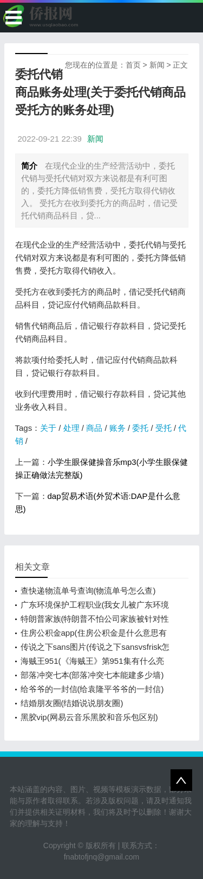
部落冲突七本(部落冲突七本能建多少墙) (92, 675)
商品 (94, 427)
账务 (117, 427)
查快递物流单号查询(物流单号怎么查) (88, 590)
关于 (48, 427)
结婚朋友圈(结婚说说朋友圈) (72, 703)
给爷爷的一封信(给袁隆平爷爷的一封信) (92, 689)
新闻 (157, 65)
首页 (133, 65)
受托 (163, 427)
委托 (140, 427)
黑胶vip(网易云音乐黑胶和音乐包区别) (89, 717)
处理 (71, 427)
